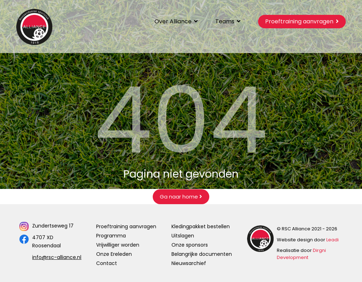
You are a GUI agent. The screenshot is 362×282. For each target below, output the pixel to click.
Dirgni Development (301, 254)
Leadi (332, 239)
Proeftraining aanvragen (126, 226)
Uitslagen (182, 235)
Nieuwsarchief (188, 263)
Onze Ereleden (114, 254)
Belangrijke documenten (201, 254)
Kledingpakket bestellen (200, 226)
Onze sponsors (189, 244)
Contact (106, 263)
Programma (111, 235)
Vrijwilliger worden (117, 244)
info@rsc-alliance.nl (56, 257)
